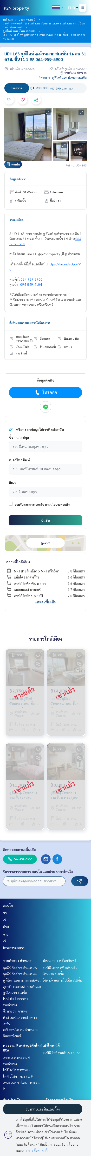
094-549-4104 (31, 284)
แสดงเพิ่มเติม (45, 601)
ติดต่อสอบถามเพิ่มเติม (19, 849)
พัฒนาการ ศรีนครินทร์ (60, 960)
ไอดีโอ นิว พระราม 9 (16, 1070)
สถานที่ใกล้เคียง (18, 562)
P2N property (16, 8)
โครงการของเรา (14, 948)
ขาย (5, 913)
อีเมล (13, 482)
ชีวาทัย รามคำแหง (15, 1011)
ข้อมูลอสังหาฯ (17, 179)
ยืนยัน (45, 520)
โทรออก (45, 392)
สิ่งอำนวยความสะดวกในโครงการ (29, 323)
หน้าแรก (8, 19)
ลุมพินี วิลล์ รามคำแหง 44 (20, 974)
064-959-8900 (31, 279)
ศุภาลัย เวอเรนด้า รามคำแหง (22, 986)
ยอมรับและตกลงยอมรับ (29, 504)
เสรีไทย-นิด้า (52, 1045)
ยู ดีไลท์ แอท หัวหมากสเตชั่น (20, 31)
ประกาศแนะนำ (28, 19)
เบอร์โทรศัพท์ (19, 460)
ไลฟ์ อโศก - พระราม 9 (18, 1076)
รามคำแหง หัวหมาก (17, 960)
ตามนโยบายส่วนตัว (57, 504)
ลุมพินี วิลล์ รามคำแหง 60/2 (61, 1053)
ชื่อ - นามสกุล (19, 437)
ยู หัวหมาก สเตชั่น (15, 992)
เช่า (5, 919)
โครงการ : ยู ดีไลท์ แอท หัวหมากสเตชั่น (63, 77)
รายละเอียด (16, 220)
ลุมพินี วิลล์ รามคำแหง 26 (20, 968)
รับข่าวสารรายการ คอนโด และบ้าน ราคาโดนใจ (38, 871)
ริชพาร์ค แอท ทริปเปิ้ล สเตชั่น (62, 980)
